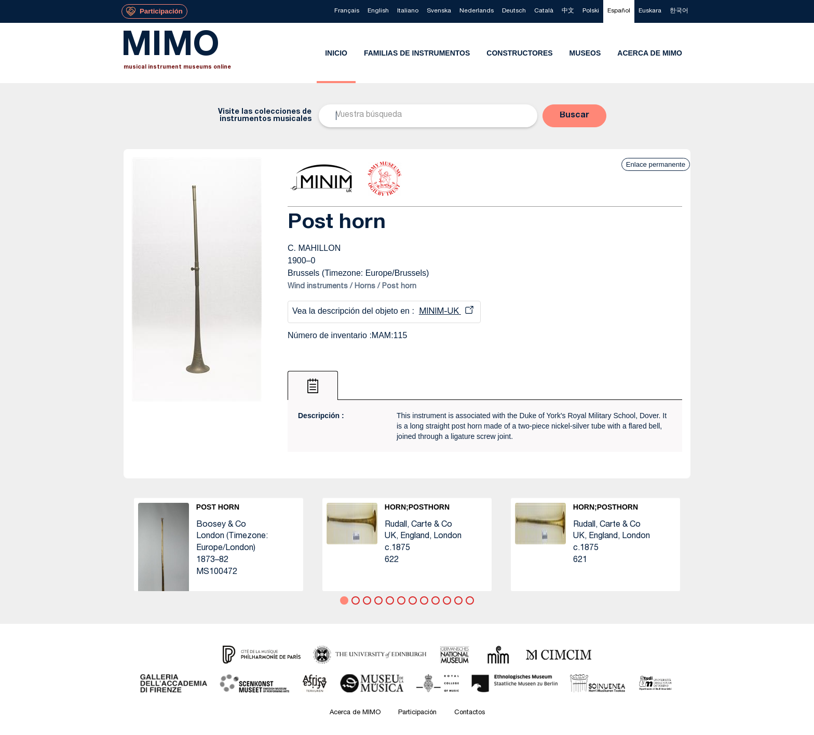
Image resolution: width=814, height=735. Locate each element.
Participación (417, 713)
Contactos (469, 713)
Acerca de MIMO (355, 713)
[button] (574, 115)
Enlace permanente (655, 164)
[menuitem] (346, 11)
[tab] (313, 385)
